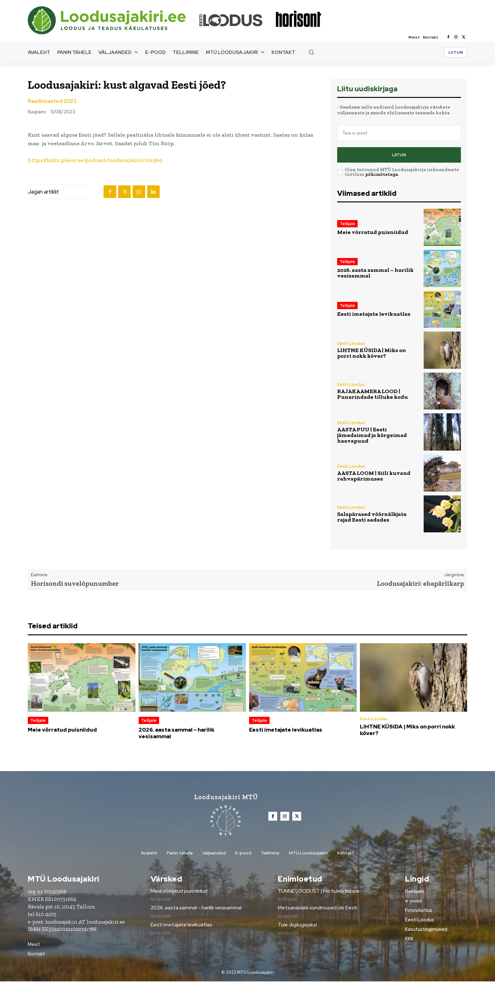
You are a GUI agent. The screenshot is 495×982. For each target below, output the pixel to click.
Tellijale (347, 223)
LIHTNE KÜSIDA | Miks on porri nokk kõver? (371, 353)
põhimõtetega (381, 174)
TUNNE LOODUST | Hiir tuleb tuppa (318, 891)
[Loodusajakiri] (113, 20)
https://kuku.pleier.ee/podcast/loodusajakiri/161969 (95, 160)
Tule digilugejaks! (297, 925)
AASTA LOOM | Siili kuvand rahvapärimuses (373, 476)
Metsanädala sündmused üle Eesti (317, 908)
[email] (399, 133)
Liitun (399, 155)
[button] (311, 52)
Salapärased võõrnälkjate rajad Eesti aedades (372, 517)
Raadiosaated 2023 (52, 101)
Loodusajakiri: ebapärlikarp (420, 583)
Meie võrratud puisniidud (372, 232)
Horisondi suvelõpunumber (75, 583)
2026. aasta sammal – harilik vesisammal (375, 272)
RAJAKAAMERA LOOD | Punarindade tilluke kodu (372, 394)
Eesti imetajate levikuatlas (373, 313)
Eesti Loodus (351, 343)
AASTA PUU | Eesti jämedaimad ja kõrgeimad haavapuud (372, 435)
